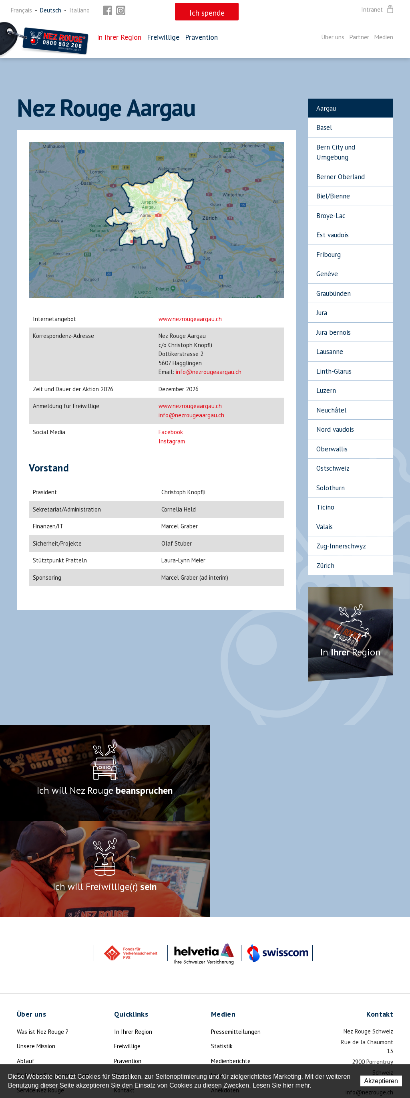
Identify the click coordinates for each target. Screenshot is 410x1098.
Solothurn (330, 487)
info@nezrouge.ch (369, 996)
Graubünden (333, 293)
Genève (327, 273)
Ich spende (31, 1023)
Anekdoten (225, 994)
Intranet (378, 9)
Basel (324, 127)
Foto (217, 1023)
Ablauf (25, 965)
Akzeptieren (381, 1081)
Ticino (325, 507)
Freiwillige (163, 37)
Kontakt (124, 994)
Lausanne (329, 351)
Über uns (332, 37)
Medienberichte (231, 965)
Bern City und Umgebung (335, 152)
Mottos (220, 1008)
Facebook (171, 432)
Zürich (325, 565)
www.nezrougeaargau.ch (190, 319)
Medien (383, 37)
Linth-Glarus (334, 371)
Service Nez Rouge (40, 994)
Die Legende (32, 1037)
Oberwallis (332, 449)
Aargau (326, 108)
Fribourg (328, 254)
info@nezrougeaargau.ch (208, 372)
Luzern (326, 390)
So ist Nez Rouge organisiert (53, 979)
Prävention (201, 37)
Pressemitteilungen (236, 935)
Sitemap (124, 1008)
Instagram (172, 441)
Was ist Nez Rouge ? (42, 935)
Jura (321, 312)
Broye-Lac (331, 215)
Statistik (222, 950)
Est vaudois (332, 235)
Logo (217, 979)
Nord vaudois (335, 429)
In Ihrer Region (119, 37)
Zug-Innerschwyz (341, 546)
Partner (359, 37)
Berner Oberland (340, 176)
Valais (324, 526)
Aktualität (30, 1008)
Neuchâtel (331, 410)
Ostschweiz (333, 468)
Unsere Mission (36, 950)
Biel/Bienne (333, 196)
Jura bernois (333, 332)
